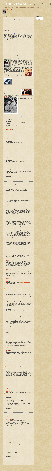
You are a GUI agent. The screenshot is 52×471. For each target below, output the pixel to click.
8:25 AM (7, 388)
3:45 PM (7, 416)
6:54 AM (7, 257)
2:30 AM (7, 251)
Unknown (7, 287)
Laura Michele (8, 391)
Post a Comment (7, 462)
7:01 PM (7, 162)
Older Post (31, 466)
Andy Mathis (8, 269)
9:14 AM (7, 266)
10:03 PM (7, 202)
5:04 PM (7, 290)
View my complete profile (10, 12)
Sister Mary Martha (11, 9)
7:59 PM (7, 173)
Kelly (7, 260)
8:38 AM (7, 448)
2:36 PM (7, 284)
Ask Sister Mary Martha (17, 4)
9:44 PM (7, 191)
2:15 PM (7, 126)
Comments (38, 19)
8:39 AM (7, 453)
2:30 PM (7, 354)
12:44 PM (7, 278)
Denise (7, 281)
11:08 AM (7, 460)
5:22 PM (7, 143)
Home (18, 466)
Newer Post (5, 466)
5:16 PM (7, 138)
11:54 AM (7, 438)
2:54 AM (7, 306)
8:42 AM (7, 394)
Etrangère (7, 336)
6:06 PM (7, 157)
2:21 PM (7, 347)
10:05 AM (7, 333)
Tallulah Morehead (9, 205)
